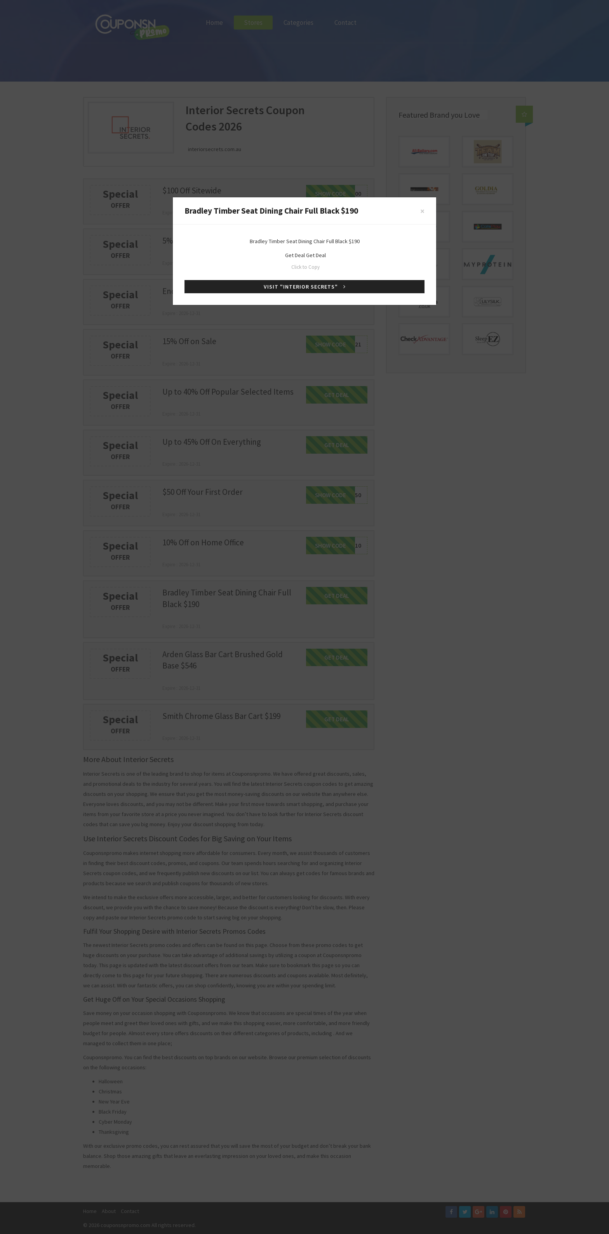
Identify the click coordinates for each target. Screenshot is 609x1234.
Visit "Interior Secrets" (305, 286)
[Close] (422, 211)
